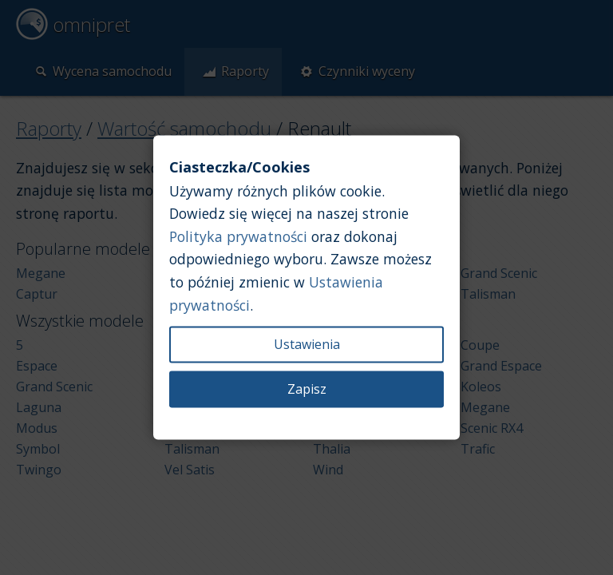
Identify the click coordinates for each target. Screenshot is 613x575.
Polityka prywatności (238, 236)
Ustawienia (307, 345)
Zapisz (306, 390)
